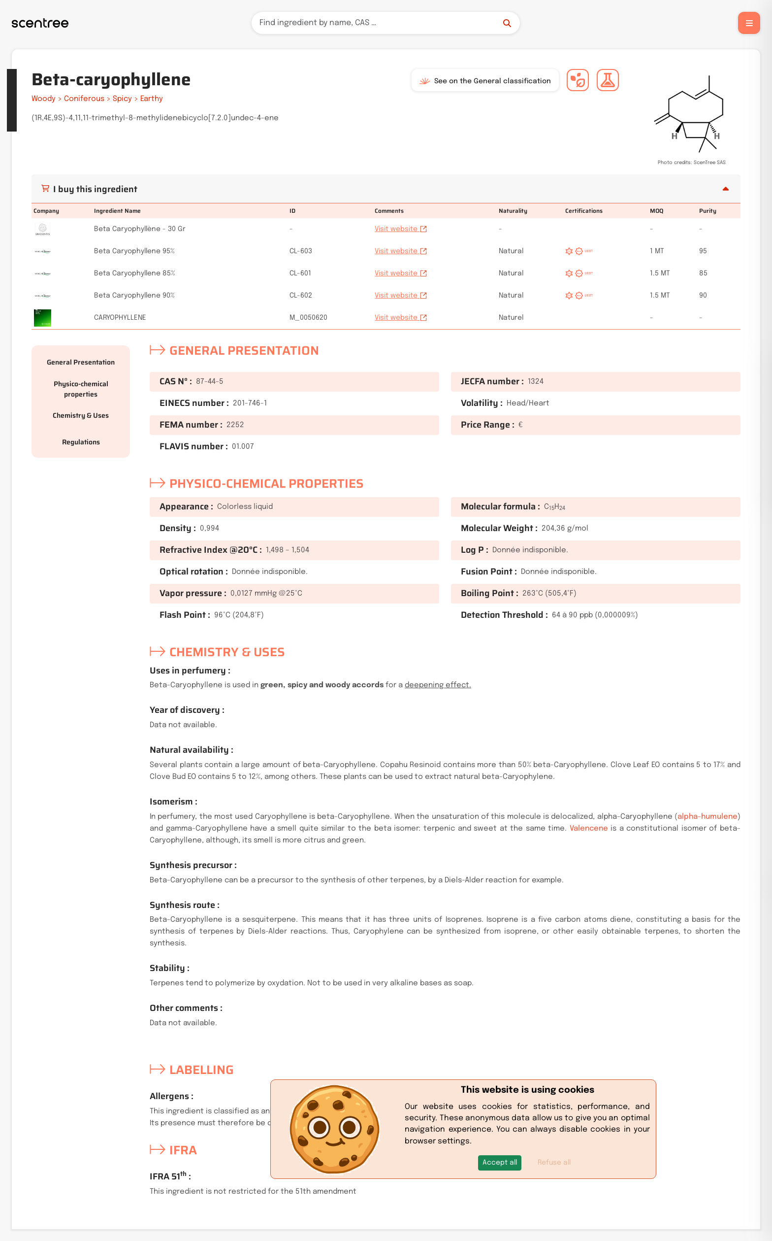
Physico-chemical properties (81, 389)
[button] (499, 1163)
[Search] (386, 23)
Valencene (589, 829)
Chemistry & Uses (81, 415)
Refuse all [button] (554, 1162)
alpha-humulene (707, 817)
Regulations (81, 441)
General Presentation (81, 362)
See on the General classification (485, 81)
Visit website (401, 229)
